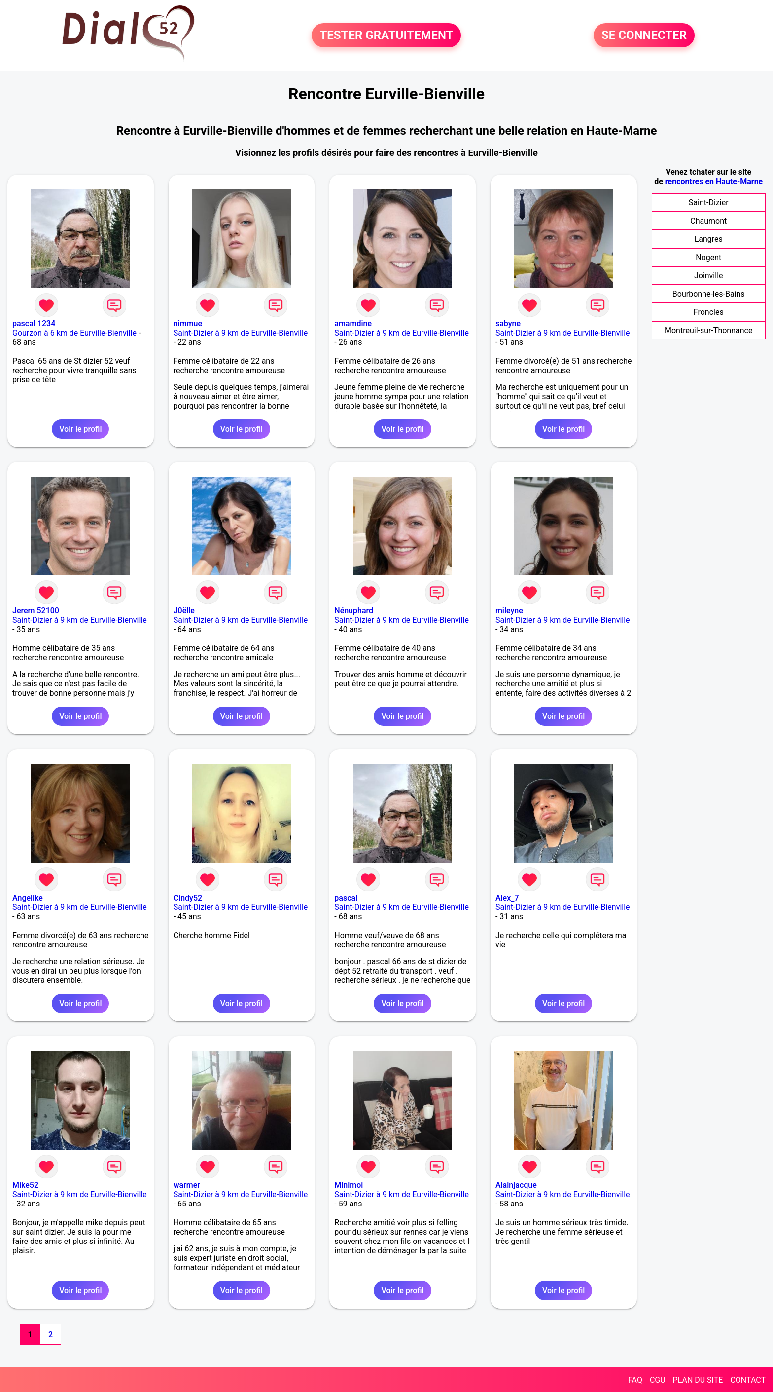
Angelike (27, 898)
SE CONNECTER (644, 35)
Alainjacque (516, 1185)
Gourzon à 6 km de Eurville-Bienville (74, 333)
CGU (658, 1380)
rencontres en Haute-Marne (714, 181)
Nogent (708, 257)
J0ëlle (184, 610)
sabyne (508, 323)
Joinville (708, 275)
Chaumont (708, 221)
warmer (187, 1185)
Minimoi (348, 1185)
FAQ (635, 1380)
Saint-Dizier (709, 202)
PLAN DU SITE (698, 1380)
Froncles (709, 312)
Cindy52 (188, 898)
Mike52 (25, 1185)
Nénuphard (353, 610)
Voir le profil (80, 429)
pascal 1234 (33, 323)
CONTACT (748, 1380)
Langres (709, 239)
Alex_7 (507, 898)
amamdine (353, 323)
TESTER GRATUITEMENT (386, 35)
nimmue (188, 323)
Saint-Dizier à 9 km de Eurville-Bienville (241, 333)
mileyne (509, 610)
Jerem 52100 (35, 610)
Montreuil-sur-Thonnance (708, 330)
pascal (345, 898)
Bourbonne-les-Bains (708, 294)
